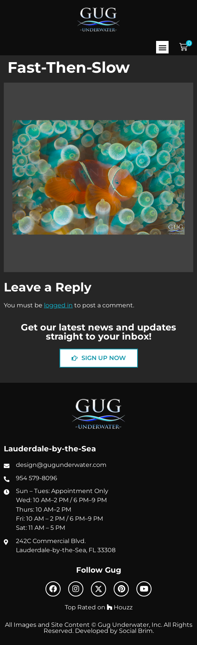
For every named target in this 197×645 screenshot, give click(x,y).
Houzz (120, 607)
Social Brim (136, 630)
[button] (162, 47)
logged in (58, 305)
